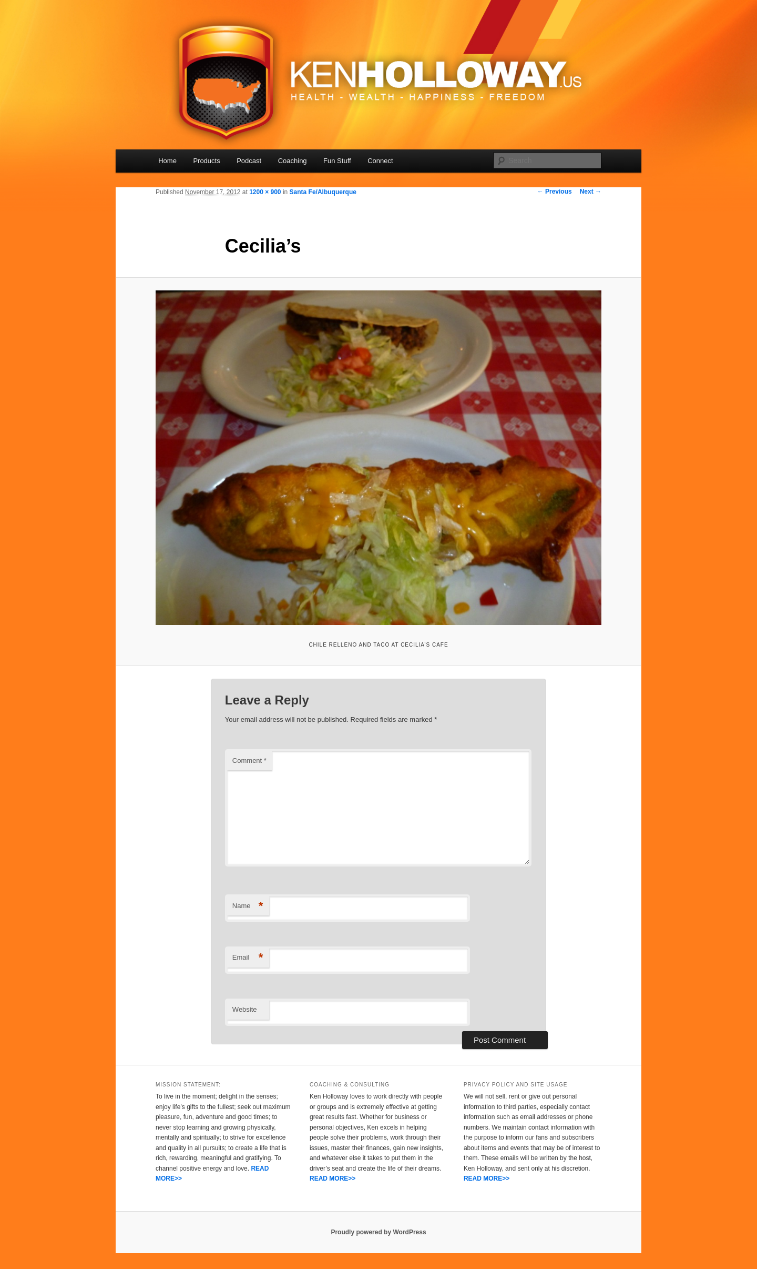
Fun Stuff (337, 161)
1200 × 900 (265, 192)
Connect (380, 161)
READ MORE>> (332, 1178)
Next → (590, 191)
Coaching (292, 161)
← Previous (554, 191)
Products (206, 161)
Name (247, 906)
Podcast (249, 161)
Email (247, 957)
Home (167, 161)
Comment (249, 760)
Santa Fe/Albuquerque (323, 192)
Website (244, 1009)
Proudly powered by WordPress (378, 1232)
